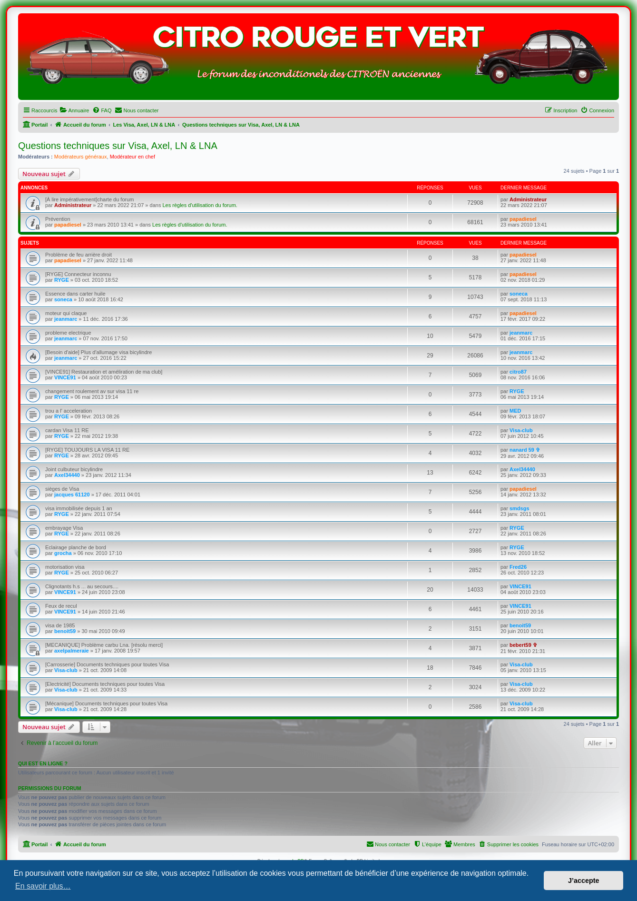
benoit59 (65, 631)
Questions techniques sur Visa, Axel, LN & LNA (117, 145)
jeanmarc (65, 319)
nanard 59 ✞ (525, 450)
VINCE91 (65, 377)
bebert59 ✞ (523, 645)
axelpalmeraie (71, 650)
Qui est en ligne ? (43, 763)
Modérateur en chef (132, 156)
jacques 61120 (72, 494)
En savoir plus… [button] (43, 886)
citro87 (518, 372)
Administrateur (72, 205)
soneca (63, 299)
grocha (63, 553)
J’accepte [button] (583, 880)
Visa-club (521, 430)
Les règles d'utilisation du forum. (199, 205)
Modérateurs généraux (80, 156)
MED (515, 411)
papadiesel (67, 225)
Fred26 (518, 567)
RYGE (61, 280)
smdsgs (519, 508)
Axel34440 (67, 475)
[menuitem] (74, 110)
